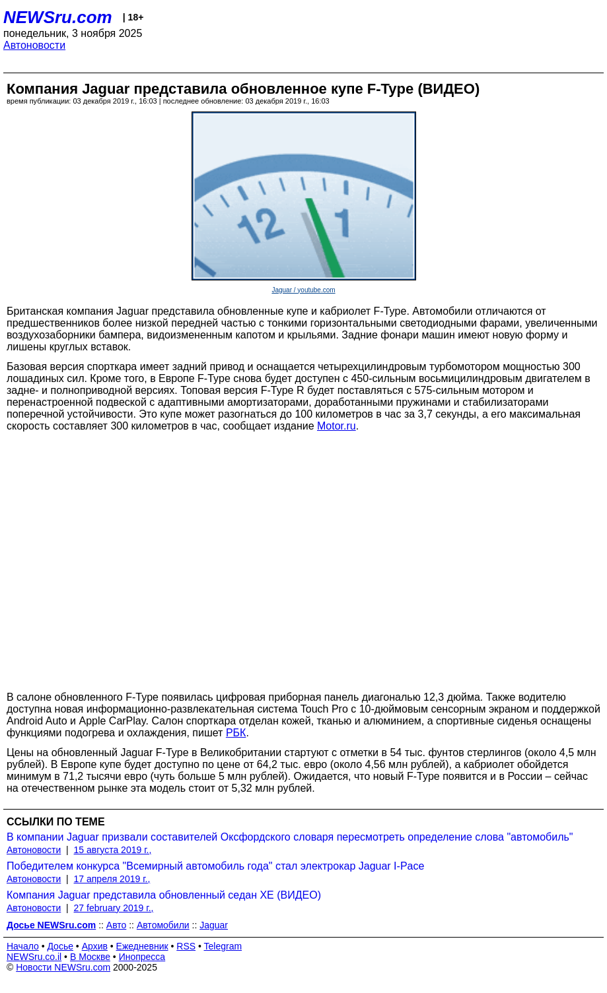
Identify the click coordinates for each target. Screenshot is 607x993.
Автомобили (163, 925)
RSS (186, 946)
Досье (60, 946)
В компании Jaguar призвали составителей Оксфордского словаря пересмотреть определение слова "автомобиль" (290, 837)
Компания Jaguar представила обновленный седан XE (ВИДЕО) (164, 895)
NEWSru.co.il (34, 956)
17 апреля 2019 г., (112, 879)
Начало (23, 946)
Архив (95, 946)
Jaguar (213, 925)
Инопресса (142, 956)
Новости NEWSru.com (63, 967)
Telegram (223, 946)
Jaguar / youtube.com (303, 290)
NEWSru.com (57, 17)
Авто (116, 925)
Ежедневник (142, 946)
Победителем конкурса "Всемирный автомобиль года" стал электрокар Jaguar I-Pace (215, 866)
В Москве (90, 956)
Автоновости (34, 45)
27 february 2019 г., (114, 908)
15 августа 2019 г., (113, 850)
